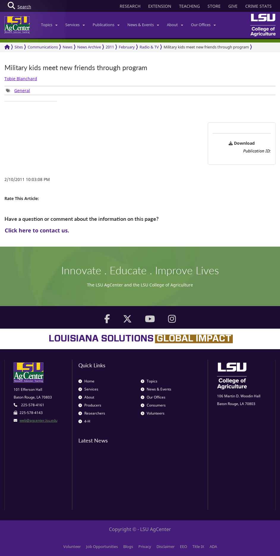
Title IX (198, 546)
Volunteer (72, 546)
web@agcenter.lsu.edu (38, 420)
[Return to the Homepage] (7, 47)
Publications (106, 24)
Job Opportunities (102, 546)
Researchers (91, 413)
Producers (89, 405)
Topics (49, 24)
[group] (18, 90)
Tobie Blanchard (20, 78)
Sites (19, 47)
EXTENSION (159, 6)
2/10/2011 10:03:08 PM (27, 179)
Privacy (144, 546)
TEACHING (189, 6)
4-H (84, 421)
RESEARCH (130, 6)
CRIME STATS (258, 6)
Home (86, 381)
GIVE (233, 6)
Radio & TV (149, 47)
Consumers (153, 405)
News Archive (89, 47)
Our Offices (203, 24)
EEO (183, 546)
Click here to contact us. (37, 230)
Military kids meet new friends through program (206, 47)
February (127, 47)
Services (75, 24)
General (22, 90)
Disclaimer (165, 546)
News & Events (143, 24)
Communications (43, 47)
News (67, 47)
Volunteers (152, 413)
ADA (213, 546)
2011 (110, 47)
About (175, 24)
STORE (214, 6)
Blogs (128, 546)
